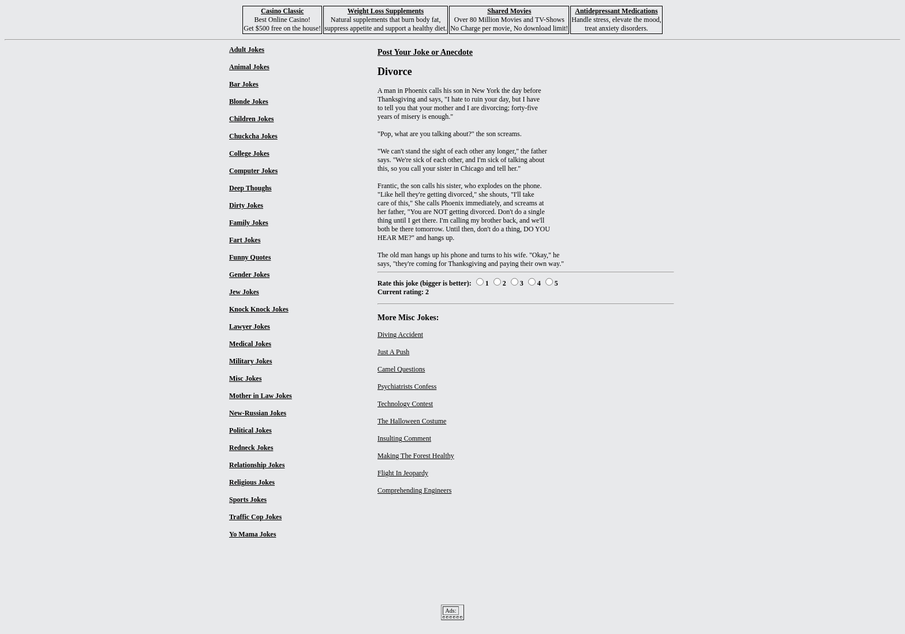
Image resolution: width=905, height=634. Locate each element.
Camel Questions (401, 369)
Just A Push (393, 352)
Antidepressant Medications (616, 11)
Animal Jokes (249, 67)
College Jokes (249, 153)
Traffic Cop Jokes (255, 517)
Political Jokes (250, 430)
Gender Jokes (249, 275)
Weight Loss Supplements (385, 11)
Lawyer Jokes (249, 326)
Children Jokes (251, 119)
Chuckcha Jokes (253, 136)
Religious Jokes (252, 482)
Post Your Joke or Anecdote (425, 52)
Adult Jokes (246, 50)
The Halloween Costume (411, 421)
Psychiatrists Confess (406, 386)
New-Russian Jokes (257, 413)
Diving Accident (400, 335)
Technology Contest (405, 404)
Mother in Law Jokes (260, 396)
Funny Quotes (250, 257)
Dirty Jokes (246, 205)
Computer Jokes (253, 171)
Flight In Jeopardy (402, 473)
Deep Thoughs (250, 188)
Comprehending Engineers (414, 490)
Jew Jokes (244, 292)
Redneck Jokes (251, 448)
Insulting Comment (404, 438)
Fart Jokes (244, 240)
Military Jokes (250, 361)
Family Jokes (248, 223)
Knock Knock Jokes (259, 309)
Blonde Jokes (248, 101)
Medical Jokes (250, 344)
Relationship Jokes (257, 465)
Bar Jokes (244, 84)
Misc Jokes (245, 378)
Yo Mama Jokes (252, 534)
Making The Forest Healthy (415, 456)
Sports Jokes (248, 500)
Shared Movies (509, 11)
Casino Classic (282, 11)
